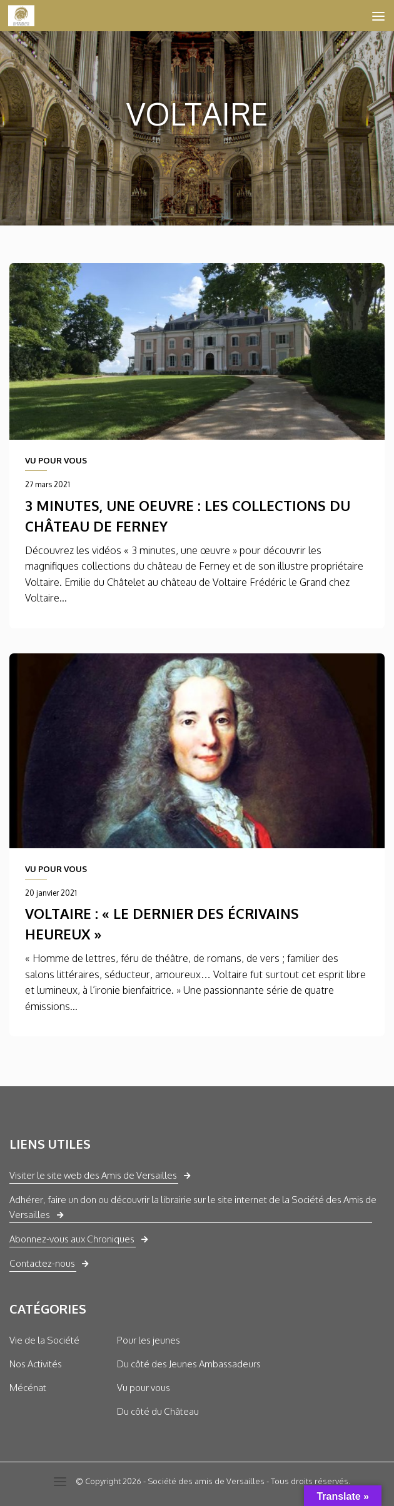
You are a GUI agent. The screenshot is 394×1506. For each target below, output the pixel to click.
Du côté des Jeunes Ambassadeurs (189, 1364)
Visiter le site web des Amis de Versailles (93, 1175)
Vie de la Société (44, 1340)
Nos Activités (35, 1364)
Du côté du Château (158, 1411)
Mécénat (27, 1388)
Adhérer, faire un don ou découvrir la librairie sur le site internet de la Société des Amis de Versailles (192, 1207)
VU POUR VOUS (56, 460)
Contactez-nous (42, 1263)
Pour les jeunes (148, 1340)
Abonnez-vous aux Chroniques (71, 1239)
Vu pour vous (143, 1388)
